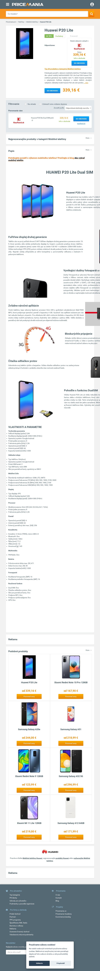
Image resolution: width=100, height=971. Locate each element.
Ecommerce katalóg (63, 917)
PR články (13, 898)
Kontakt (59, 898)
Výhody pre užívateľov (18, 901)
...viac (86, 83)
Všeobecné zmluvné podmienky (21, 935)
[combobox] (78, 108)
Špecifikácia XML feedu (18, 923)
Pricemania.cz (61, 911)
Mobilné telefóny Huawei (32, 858)
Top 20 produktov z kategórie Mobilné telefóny (63, 69)
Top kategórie (15, 895)
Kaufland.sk (81, 124)
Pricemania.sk (11, 22)
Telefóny (21, 22)
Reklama (13, 929)
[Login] (92, 4)
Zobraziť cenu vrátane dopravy (54, 104)
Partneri (13, 917)
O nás (58, 895)
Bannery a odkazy (16, 926)
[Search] (91, 14)
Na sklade (32, 104)
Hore (87, 138)
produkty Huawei (62, 858)
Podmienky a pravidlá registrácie (22, 904)
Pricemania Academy (64, 914)
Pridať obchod (15, 914)
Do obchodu (79, 63)
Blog (57, 901)
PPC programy (15, 920)
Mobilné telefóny (32, 22)
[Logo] (79, 46)
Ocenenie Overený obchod (19, 932)
